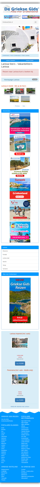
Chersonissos (25, 429)
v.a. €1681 (20, 400)
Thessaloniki (24, 462)
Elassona (5, 251)
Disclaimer (24, 473)
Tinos (2, 459)
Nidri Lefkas (24, 450)
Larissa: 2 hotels (29, 60)
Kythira (3, 441)
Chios (2, 448)
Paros (2, 455)
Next (24, 106)
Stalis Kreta (24, 460)
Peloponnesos (5, 469)
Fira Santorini (24, 433)
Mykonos (3, 443)
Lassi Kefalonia (25, 440)
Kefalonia (3, 440)
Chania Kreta (24, 427)
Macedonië (4, 473)
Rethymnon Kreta (26, 457)
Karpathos (4, 450)
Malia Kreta (24, 443)
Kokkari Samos (25, 434)
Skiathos (3, 452)
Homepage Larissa (20, 80)
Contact (23, 469)
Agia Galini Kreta (25, 421)
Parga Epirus (24, 454)
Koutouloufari (24, 438)
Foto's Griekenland (15, 55)
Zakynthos (4, 436)
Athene (23, 426)
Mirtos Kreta (24, 447)
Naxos (3, 457)
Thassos (3, 454)
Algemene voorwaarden (27, 476)
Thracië (3, 480)
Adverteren (24, 474)
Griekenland (6, 55)
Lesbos (3, 445)
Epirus (3, 474)
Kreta (2, 427)
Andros (3, 460)
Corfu (2, 434)
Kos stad (23, 436)
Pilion (2, 476)
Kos (2, 431)
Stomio (5, 261)
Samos (3, 433)
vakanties (10, 60)
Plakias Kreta (24, 455)
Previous (17, 106)
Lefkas (3, 447)
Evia (2, 462)
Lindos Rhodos (25, 441)
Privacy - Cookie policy (27, 471)
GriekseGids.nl (8, 22)
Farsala (5, 254)
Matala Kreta (24, 445)
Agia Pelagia (24, 422)
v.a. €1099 (20, 363)
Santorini (3, 438)
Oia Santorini (24, 452)
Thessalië (3, 478)
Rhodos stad (24, 459)
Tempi (4, 265)
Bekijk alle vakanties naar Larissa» (20, 406)
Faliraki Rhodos (25, 431)
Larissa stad (6, 258)
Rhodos (3, 429)
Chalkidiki (3, 471)
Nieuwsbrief (24, 478)
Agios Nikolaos (25, 424)
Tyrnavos (5, 268)
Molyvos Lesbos (25, 448)
